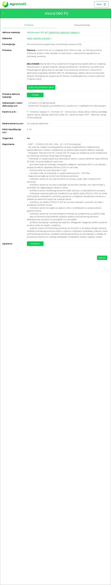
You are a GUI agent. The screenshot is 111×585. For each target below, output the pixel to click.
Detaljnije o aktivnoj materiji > (64, 32)
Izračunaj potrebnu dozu (41, 87)
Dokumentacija (82, 25)
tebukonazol (37, 32)
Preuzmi (35, 243)
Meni (101, 4)
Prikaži (35, 95)
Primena (28, 25)
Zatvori (102, 257)
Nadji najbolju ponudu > (39, 38)
